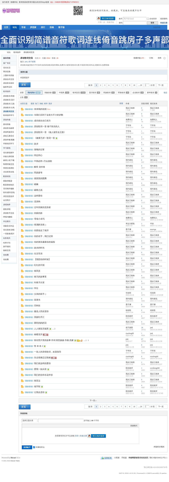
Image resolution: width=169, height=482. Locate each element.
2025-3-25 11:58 (156, 185)
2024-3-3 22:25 (155, 283)
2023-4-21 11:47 (156, 353)
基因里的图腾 (40, 178)
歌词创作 (17, 52)
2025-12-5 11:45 (156, 127)
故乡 (36, 144)
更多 (50, 104)
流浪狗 (37, 201)
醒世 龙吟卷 (39, 167)
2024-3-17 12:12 (156, 260)
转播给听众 (39, 447)
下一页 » (93, 400)
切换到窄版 (165, 2)
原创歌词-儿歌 (9, 104)
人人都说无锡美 (41, 329)
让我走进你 (39, 392)
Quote (38, 425)
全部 (22, 93)
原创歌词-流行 (9, 100)
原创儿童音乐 (8, 136)
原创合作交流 (8, 79)
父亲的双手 (39, 294)
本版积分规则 (159, 447)
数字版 (61, 27)
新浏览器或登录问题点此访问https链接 (34, 2)
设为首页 (5, 2)
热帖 (41, 104)
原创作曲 (6, 120)
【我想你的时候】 (42, 259)
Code (41, 425)
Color (27, 425)
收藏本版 (139, 58)
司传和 (128, 293)
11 (142, 218)
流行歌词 (94, 93)
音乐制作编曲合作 (8, 189)
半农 (152, 224)
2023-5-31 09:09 (156, 330)
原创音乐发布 (8, 83)
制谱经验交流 (8, 164)
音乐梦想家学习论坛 (8, 153)
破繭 (36, 184)
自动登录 (152, 19)
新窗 (121, 103)
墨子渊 (128, 229)
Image (30, 425)
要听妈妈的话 (40, 323)
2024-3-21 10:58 (156, 249)
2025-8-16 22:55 (156, 150)
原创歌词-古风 (9, 108)
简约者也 (129, 160)
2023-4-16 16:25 (156, 358)
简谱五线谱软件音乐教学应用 (8, 168)
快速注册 (163, 23)
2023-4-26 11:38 (156, 341)
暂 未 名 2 (38, 346)
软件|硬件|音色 (9, 192)
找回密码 (163, 19)
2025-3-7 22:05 (155, 202)
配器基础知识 (8, 185)
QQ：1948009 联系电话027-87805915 (64, 2)
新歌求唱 (6, 209)
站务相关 (6, 238)
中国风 (64, 93)
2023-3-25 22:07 (156, 364)
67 (142, 339)
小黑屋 (116, 458)
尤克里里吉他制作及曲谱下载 (8, 172)
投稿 (52, 27)
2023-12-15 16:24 (156, 289)
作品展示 (6, 221)
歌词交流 (79, 93)
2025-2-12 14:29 (156, 208)
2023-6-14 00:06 (156, 324)
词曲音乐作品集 (8, 226)
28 (142, 328)
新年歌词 (152, 93)
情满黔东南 (39, 225)
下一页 (161, 85)
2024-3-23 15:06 (156, 243)
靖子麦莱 (32, 62)
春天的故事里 (40, 277)
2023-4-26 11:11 (156, 347)
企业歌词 (138, 93)
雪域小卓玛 (39, 219)
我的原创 (34, 93)
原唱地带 (6, 205)
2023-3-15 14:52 (156, 376)
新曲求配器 (7, 181)
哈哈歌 (128, 310)
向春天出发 (39, 282)
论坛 (15, 27)
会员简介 (6, 200)
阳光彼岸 (129, 316)
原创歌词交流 (29, 52)
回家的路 (38, 213)
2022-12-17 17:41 (156, 387)
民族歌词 (109, 93)
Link (34, 425)
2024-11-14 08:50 (156, 220)
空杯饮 (37, 305)
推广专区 (6, 63)
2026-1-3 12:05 (155, 122)
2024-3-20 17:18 (156, 254)
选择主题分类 (28, 420)
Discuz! (13, 458)
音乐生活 (6, 68)
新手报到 (6, 247)
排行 (43, 27)
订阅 (151, 58)
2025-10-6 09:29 (156, 133)
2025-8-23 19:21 (156, 145)
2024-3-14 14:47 (156, 272)
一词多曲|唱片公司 (8, 234)
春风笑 (37, 271)
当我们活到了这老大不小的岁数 (48, 115)
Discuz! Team (15, 461)
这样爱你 (38, 196)
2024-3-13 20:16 (156, 278)
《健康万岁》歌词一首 (44, 138)
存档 (159, 58)
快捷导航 (156, 27)
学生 (36, 288)
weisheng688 (155, 368)
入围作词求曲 (8, 75)
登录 (77, 436)
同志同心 (38, 155)
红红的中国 (39, 265)
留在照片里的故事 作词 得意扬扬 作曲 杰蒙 (54, 340)
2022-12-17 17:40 (156, 393)
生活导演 (38, 253)
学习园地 (6, 148)
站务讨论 (6, 243)
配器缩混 (6, 176)
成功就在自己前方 (42, 121)
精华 (46, 104)
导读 (23, 27)
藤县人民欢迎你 (41, 311)
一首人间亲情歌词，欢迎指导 (47, 352)
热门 (37, 104)
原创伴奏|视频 (8, 140)
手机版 (124, 458)
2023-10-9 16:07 (156, 301)
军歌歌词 (123, 93)
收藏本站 (14, 2)
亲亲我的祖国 (40, 109)
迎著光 (37, 300)
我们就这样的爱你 (42, 363)
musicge (153, 229)
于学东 (128, 125)
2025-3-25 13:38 (156, 179)
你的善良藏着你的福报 (44, 242)
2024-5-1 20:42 (155, 237)
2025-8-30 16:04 (156, 139)
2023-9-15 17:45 (156, 306)
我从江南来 (130, 108)
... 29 (140, 85)
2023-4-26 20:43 (156, 335)
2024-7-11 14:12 (156, 226)
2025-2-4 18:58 (155, 214)
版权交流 (6, 250)
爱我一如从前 (40, 369)
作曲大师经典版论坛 (8, 156)
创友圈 (6, 255)
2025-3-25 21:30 (156, 174)
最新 (32, 104)
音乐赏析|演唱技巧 (8, 230)
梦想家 (33, 27)
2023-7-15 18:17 (156, 318)
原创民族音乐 (8, 132)
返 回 (90, 85)
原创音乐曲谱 (8, 128)
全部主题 (23, 104)
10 (134, 85)
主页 (6, 27)
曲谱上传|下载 (8, 160)
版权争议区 (7, 87)
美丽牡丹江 (39, 317)
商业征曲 (6, 72)
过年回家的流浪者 (42, 207)
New (48, 109)
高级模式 (133, 426)
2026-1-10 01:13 (156, 116)
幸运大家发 (130, 224)
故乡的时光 (39, 248)
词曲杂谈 (50, 93)
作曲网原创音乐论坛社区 (3, 52)
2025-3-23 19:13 (156, 191)
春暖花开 (38, 334)
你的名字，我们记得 (43, 236)
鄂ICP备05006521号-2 (158, 458)
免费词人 (129, 120)
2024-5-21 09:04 (156, 231)
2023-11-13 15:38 (156, 295)
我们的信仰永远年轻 (43, 375)
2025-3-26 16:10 (156, 168)
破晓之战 (38, 190)
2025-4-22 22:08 (156, 162)
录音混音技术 (8, 196)
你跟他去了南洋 (41, 230)
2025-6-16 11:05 (156, 156)
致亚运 (37, 381)
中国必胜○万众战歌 (43, 161)
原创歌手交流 (8, 213)
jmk (26, 62)
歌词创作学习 (8, 115)
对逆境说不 (24, 78)
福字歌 (37, 386)
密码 (120, 23)
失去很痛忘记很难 (42, 357)
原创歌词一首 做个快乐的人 (47, 126)
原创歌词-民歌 (9, 96)
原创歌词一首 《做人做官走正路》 (50, 132)
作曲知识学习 (8, 144)
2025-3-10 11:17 (156, 197)
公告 (24, 97)
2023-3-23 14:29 (156, 370)
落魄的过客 (39, 149)
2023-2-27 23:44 (156, 382)
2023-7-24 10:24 (156, 312)
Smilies (45, 425)
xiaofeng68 (130, 333)
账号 (120, 19)
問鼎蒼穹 (38, 173)
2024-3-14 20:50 (156, 266)
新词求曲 (6, 124)
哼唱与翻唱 (7, 217)
